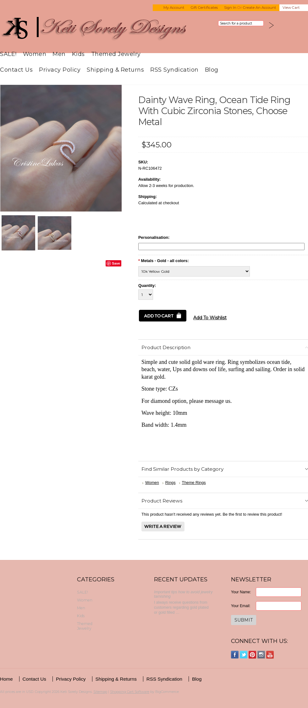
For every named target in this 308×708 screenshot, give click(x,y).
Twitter (244, 655)
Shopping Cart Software (129, 691)
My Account (173, 7)
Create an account (259, 7)
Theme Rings (194, 482)
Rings (170, 482)
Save (116, 263)
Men (59, 54)
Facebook (235, 655)
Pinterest (252, 655)
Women (35, 54)
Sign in (230, 7)
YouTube (270, 655)
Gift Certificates (204, 7)
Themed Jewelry (116, 54)
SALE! (8, 54)
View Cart (291, 7)
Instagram (261, 655)
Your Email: (240, 606)
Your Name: (241, 592)
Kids (78, 54)
